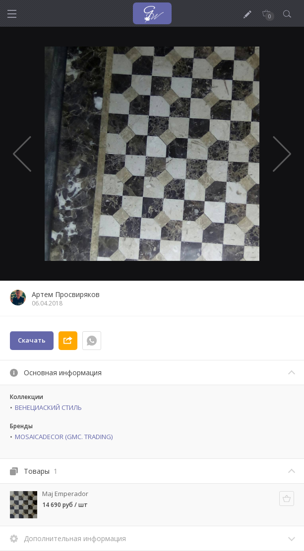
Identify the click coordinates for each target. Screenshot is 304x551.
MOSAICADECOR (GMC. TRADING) (64, 436)
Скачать (32, 340)
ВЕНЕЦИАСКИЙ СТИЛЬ (48, 407)
